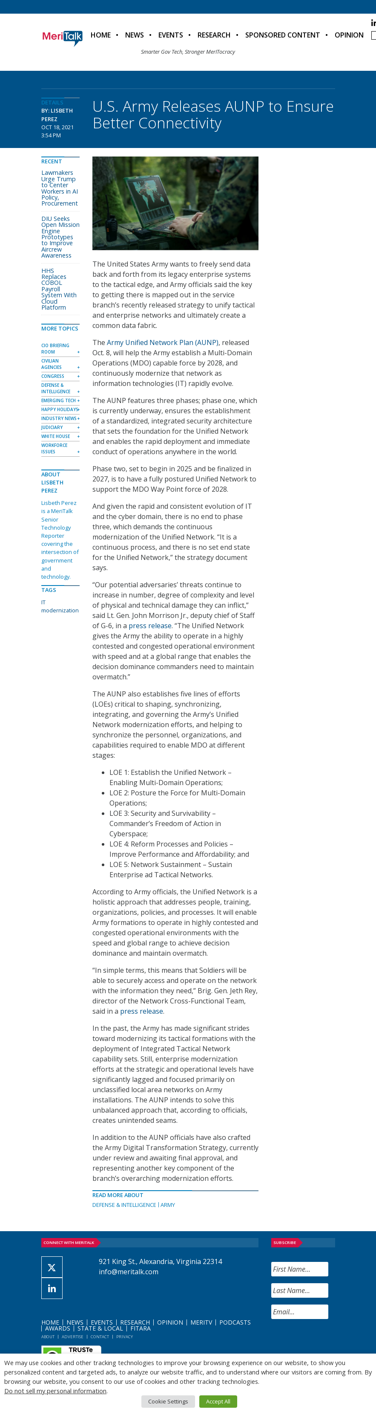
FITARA (140, 1328)
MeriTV (201, 1322)
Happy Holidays (59, 409)
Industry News (59, 418)
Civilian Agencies (51, 364)
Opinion (349, 35)
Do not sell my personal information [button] (55, 1390)
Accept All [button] (218, 1401)
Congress (52, 376)
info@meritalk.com (128, 1271)
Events (170, 35)
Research (214, 35)
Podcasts (235, 1322)
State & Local (100, 1328)
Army (168, 1205)
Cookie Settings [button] (168, 1401)
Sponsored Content (282, 35)
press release (150, 625)
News (134, 35)
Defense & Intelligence (124, 1205)
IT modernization (60, 606)
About (48, 1337)
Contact (100, 1337)
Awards (57, 1328)
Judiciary (52, 427)
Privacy (124, 1337)
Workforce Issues (54, 448)
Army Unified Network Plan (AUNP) (162, 342)
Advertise (72, 1337)
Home (101, 35)
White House (55, 436)
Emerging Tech (58, 400)
